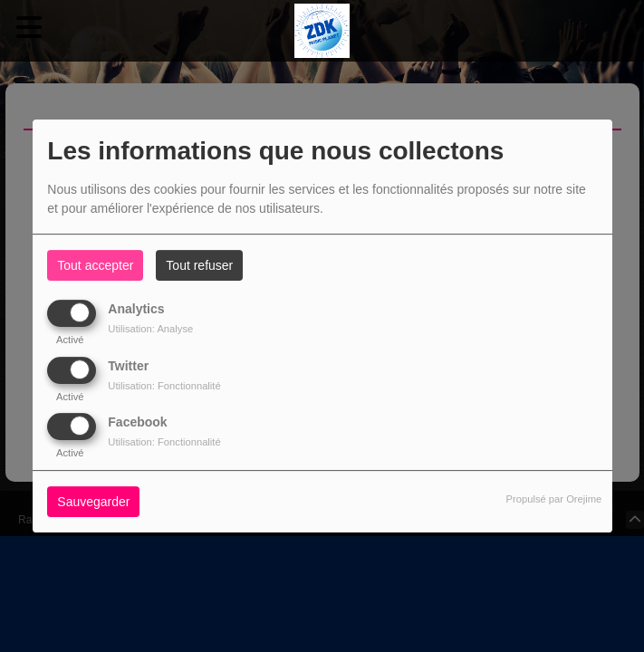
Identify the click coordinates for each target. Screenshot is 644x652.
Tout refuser (199, 265)
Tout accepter (95, 265)
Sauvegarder (93, 501)
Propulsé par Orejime (554, 499)
